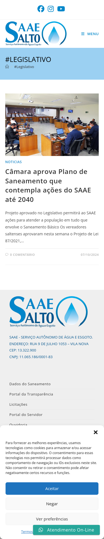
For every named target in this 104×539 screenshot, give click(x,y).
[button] (95, 432)
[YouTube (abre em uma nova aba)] (61, 9)
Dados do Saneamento (30, 383)
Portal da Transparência (31, 394)
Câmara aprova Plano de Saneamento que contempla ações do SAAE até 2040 (48, 185)
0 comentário (22, 254)
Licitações (18, 404)
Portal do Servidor (26, 414)
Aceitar (52, 488)
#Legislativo (24, 66)
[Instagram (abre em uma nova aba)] (50, 9)
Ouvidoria (18, 424)
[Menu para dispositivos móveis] (90, 33)
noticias (13, 162)
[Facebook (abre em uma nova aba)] (41, 9)
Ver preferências (52, 519)
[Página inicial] (7, 66)
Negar (52, 503)
